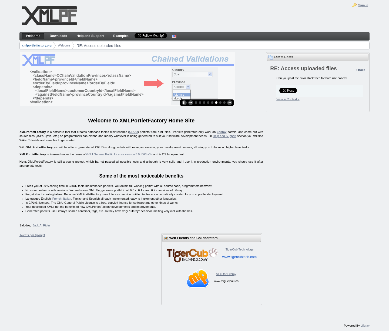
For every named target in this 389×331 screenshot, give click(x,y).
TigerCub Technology (239, 249)
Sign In (363, 5)
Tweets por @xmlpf (32, 235)
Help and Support (224, 136)
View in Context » (287, 99)
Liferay (221, 131)
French (57, 198)
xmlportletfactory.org (37, 45)
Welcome (64, 45)
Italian (67, 198)
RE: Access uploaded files (98, 46)
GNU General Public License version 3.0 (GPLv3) (119, 154)
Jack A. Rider (41, 225)
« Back (360, 69)
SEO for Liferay (226, 274)
